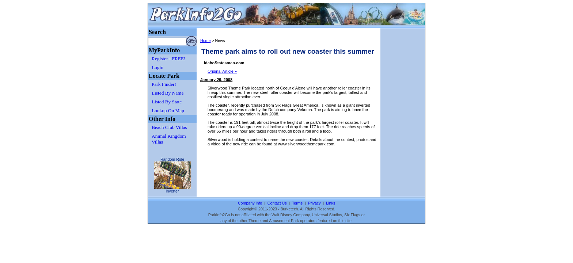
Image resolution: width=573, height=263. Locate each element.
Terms (297, 203)
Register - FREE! (169, 58)
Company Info (250, 203)
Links (330, 203)
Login (157, 67)
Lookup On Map (168, 110)
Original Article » (222, 71)
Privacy (314, 203)
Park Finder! (164, 84)
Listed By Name (167, 93)
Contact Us (277, 203)
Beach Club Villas (169, 127)
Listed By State (167, 101)
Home (205, 40)
